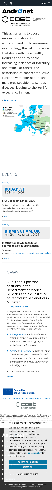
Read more (10, 100)
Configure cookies (28, 474)
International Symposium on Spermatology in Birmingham (20, 244)
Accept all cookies (28, 462)
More (5, 216)
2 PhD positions (17, 334)
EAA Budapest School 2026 (18, 200)
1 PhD (12, 350)
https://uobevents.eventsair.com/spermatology (31, 253)
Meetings (6, 182)
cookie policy (35, 452)
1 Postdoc (26, 350)
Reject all (28, 467)
